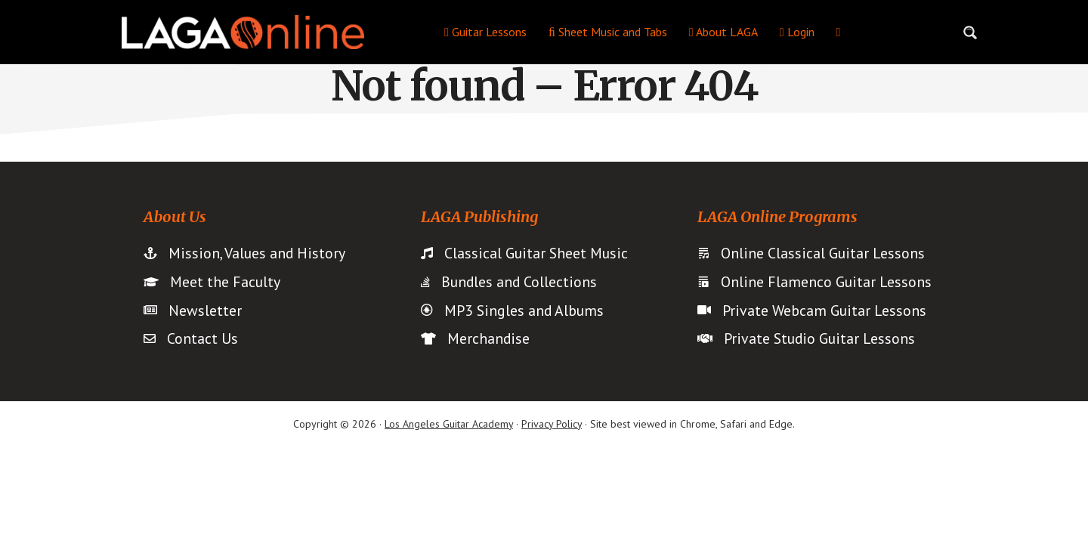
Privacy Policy (551, 424)
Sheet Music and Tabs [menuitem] (608, 31)
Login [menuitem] (797, 31)
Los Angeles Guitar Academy (449, 424)
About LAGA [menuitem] (723, 31)
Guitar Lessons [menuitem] (485, 31)
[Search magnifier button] (970, 32)
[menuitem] (839, 32)
